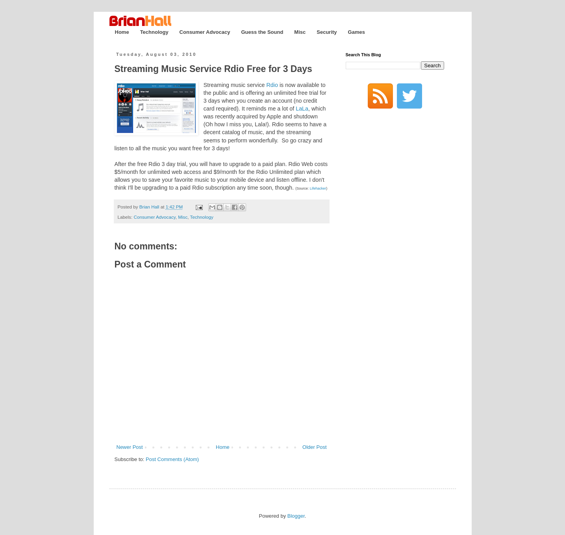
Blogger (296, 516)
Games (356, 32)
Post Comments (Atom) (172, 459)
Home (122, 32)
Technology (154, 32)
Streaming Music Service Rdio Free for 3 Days (213, 69)
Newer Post (130, 447)
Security (327, 32)
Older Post (314, 447)
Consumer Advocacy (205, 32)
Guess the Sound (262, 32)
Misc (300, 32)
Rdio (272, 85)
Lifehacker (318, 188)
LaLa (302, 108)
